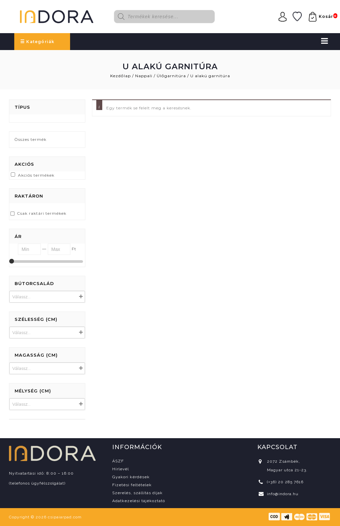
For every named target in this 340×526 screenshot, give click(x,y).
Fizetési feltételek (132, 485)
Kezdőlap (120, 75)
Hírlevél (120, 469)
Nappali (143, 75)
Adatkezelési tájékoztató (138, 500)
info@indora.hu (282, 494)
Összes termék (30, 139)
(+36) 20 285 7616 (285, 482)
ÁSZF (118, 461)
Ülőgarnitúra (171, 75)
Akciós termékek (36, 175)
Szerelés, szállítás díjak (137, 493)
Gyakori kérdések (131, 477)
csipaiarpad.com (65, 517)
